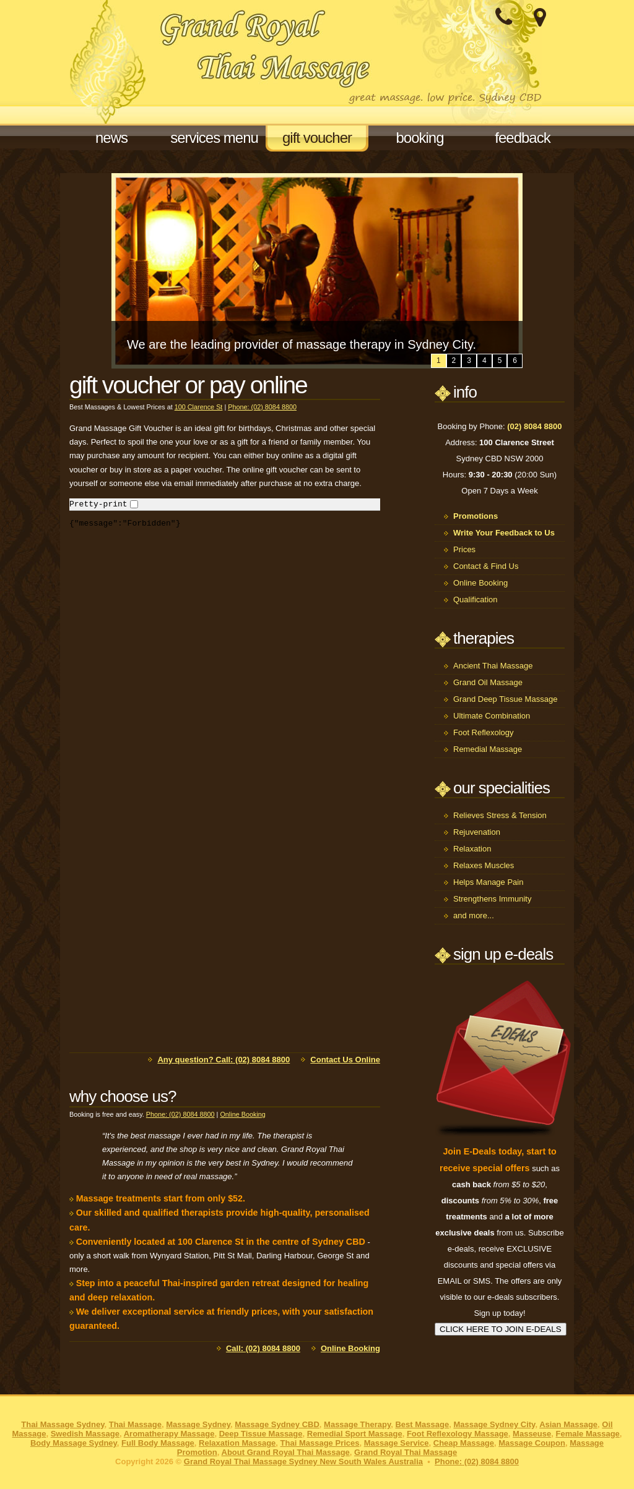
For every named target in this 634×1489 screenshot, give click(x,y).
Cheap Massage (463, 1443)
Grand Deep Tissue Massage (505, 699)
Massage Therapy (357, 1424)
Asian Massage (568, 1424)
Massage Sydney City (494, 1424)
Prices (464, 549)
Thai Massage (135, 1424)
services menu (214, 137)
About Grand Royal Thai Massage (286, 1452)
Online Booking (242, 1114)
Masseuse (532, 1433)
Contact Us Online (345, 1059)
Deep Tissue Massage (261, 1433)
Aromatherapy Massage (169, 1433)
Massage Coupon (531, 1443)
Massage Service (396, 1443)
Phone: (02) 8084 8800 (262, 407)
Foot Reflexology (483, 732)
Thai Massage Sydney (62, 1424)
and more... (473, 915)
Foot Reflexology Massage (457, 1433)
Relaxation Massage (237, 1443)
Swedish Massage (85, 1433)
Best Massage (422, 1424)
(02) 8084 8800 (534, 426)
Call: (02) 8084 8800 (263, 1348)
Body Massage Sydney (73, 1443)
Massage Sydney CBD (277, 1424)
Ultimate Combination (491, 715)
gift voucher (317, 137)
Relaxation (472, 848)
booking (419, 137)
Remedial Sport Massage (354, 1433)
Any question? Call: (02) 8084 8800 (223, 1059)
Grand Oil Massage (488, 682)
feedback (522, 137)
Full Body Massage (157, 1443)
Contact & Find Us (486, 566)
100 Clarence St (199, 407)
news (111, 137)
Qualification (475, 599)
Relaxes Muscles (483, 865)
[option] (317, 271)
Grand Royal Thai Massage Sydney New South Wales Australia (303, 1461)
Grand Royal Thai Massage (405, 1452)
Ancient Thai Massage (492, 665)
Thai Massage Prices (320, 1443)
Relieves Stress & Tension (500, 815)
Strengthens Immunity (492, 898)
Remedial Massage (487, 749)
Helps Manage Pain (488, 882)
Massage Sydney (198, 1424)
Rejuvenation (476, 832)
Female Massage (587, 1433)
